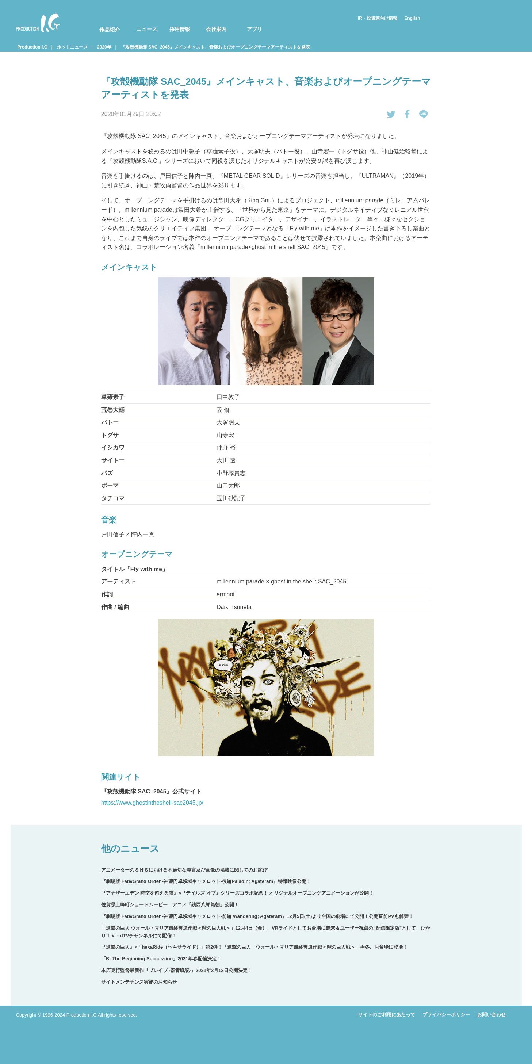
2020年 (104, 47)
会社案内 (216, 29)
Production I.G (38, 23)
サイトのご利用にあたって (386, 1014)
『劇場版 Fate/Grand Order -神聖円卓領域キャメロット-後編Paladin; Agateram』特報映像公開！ (206, 881)
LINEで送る (423, 114)
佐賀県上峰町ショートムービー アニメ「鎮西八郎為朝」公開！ (170, 904)
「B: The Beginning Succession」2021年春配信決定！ (161, 958)
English (412, 18)
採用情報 (179, 29)
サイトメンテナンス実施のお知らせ (139, 982)
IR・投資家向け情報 (377, 18)
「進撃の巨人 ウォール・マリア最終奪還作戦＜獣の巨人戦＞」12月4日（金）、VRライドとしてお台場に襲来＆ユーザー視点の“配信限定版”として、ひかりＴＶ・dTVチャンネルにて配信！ (265, 931)
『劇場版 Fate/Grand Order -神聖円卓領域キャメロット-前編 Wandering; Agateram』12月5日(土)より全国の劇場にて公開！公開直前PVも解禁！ (257, 916)
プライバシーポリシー (446, 1014)
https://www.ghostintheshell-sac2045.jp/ (152, 803)
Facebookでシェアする (407, 114)
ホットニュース (72, 47)
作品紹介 (109, 29)
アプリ (254, 29)
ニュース (147, 29)
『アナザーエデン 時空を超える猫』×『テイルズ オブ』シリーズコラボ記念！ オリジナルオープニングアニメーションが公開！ (237, 893)
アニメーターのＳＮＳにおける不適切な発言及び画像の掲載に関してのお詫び (184, 870)
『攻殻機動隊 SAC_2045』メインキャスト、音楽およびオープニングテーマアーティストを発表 (215, 47)
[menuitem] (104, 23)
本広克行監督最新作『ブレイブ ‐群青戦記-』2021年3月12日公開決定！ (176, 970)
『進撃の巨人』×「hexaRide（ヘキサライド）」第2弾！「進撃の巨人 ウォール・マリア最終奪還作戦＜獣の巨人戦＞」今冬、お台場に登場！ (254, 947)
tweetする (391, 114)
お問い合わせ (491, 1014)
